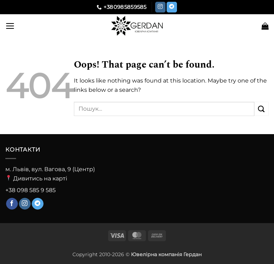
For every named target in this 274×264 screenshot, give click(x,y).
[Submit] (261, 109)
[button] (10, 26)
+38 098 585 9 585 (30, 190)
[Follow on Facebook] (12, 204)
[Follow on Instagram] (160, 7)
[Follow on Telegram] (172, 7)
